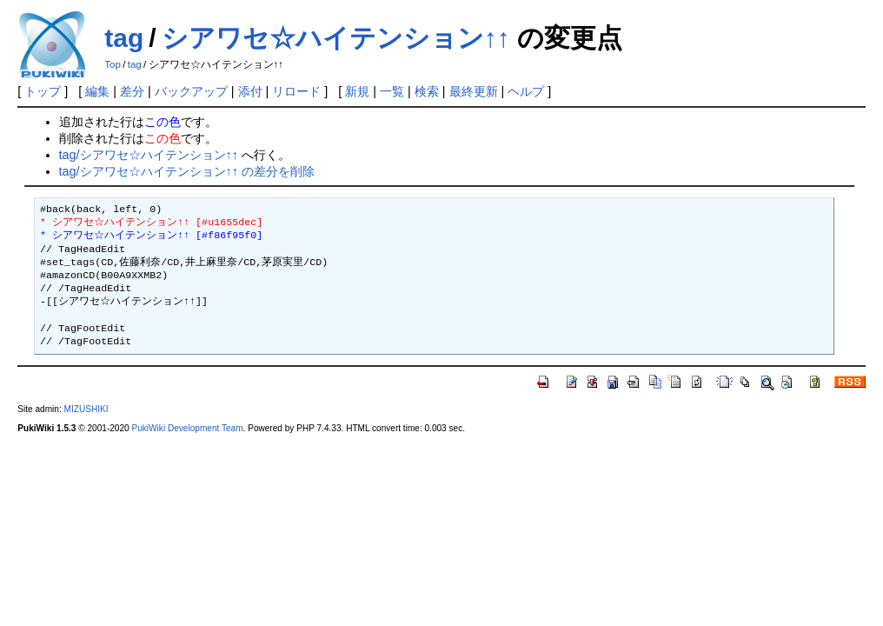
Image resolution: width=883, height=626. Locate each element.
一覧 (392, 91)
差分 (132, 91)
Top (112, 64)
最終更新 (473, 91)
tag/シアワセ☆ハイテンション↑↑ (148, 155)
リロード (296, 91)
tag (123, 37)
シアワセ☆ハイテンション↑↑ (336, 37)
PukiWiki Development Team (186, 428)
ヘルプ (526, 91)
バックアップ (191, 91)
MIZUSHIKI (86, 409)
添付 (250, 91)
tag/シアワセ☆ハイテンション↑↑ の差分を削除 (187, 171)
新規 (357, 91)
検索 (427, 91)
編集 (97, 91)
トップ (42, 91)
